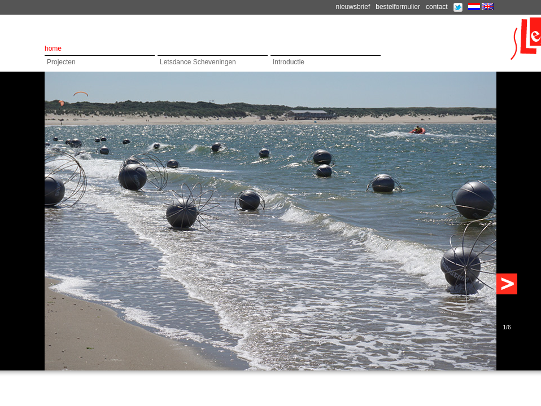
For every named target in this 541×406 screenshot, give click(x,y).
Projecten (61, 62)
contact (437, 7)
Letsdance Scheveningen (198, 62)
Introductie (288, 62)
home (53, 48)
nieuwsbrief (353, 7)
